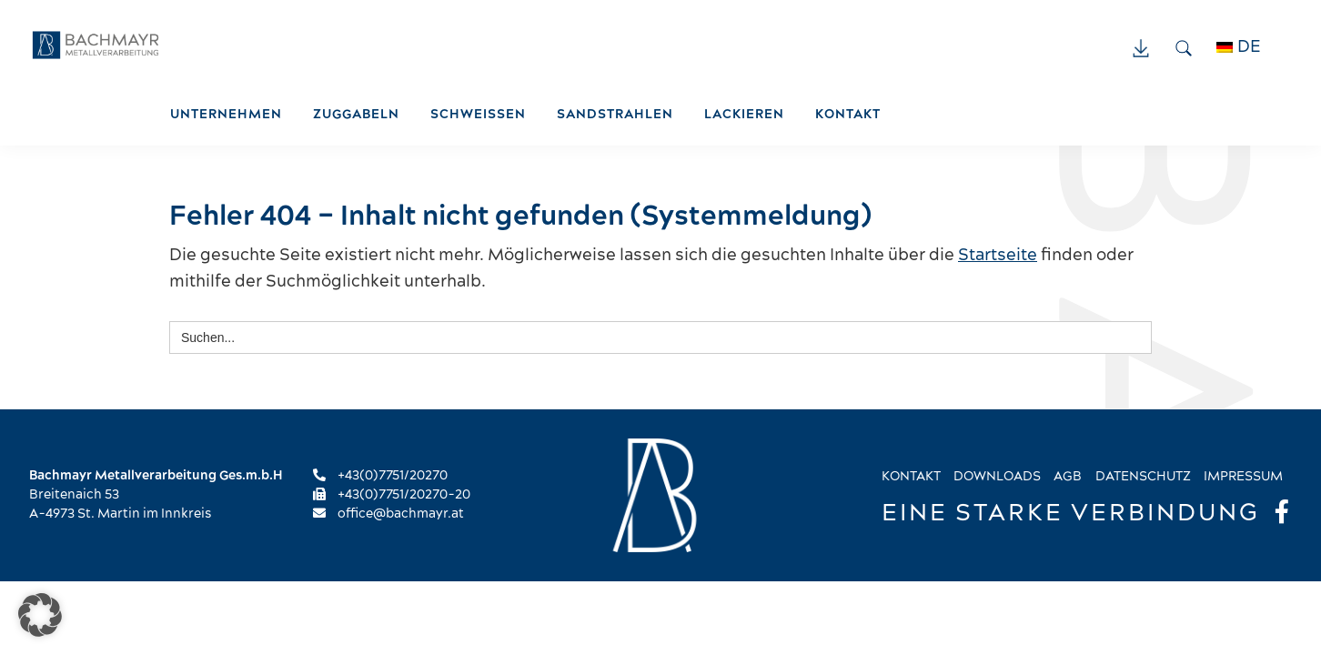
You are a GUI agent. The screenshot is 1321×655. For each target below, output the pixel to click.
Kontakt (911, 477)
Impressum (1243, 477)
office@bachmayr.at (388, 514)
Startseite (997, 255)
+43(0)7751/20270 (380, 476)
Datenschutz (1143, 477)
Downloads (997, 477)
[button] (40, 615)
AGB (1068, 477)
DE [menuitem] (1249, 46)
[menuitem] (1248, 47)
